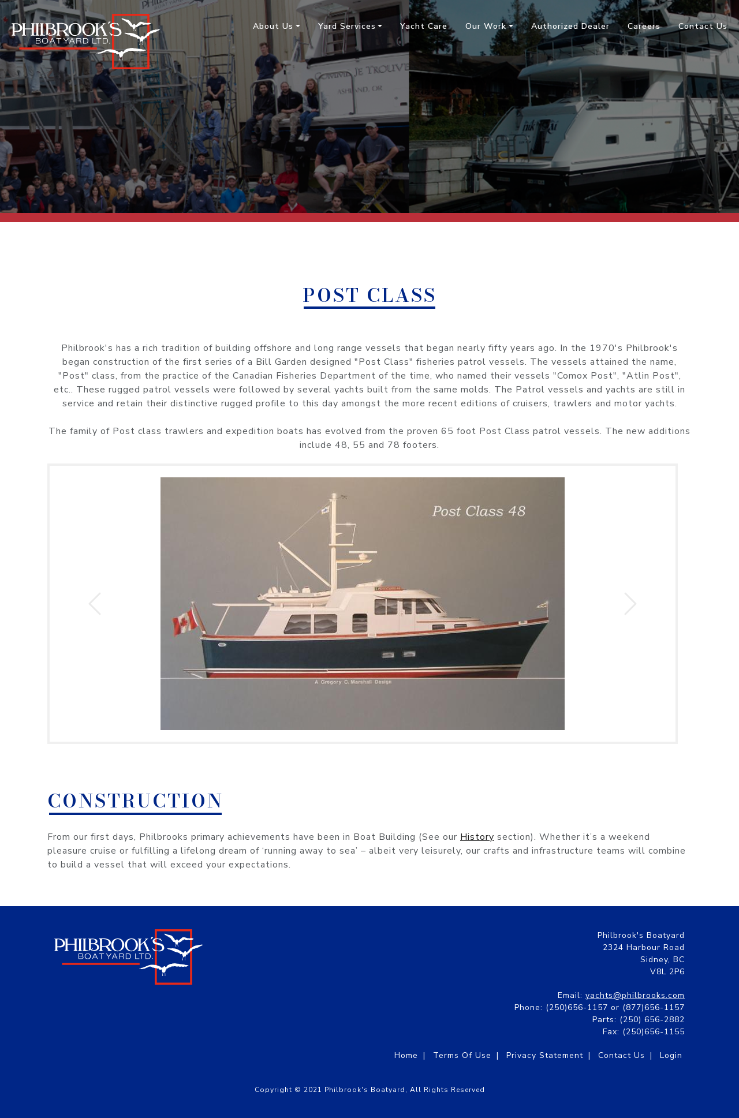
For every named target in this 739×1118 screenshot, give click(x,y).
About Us (273, 26)
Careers (644, 26)
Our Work (485, 26)
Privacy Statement (544, 1055)
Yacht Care (423, 26)
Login (671, 1055)
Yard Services (347, 26)
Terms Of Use (462, 1055)
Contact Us (702, 26)
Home (406, 1055)
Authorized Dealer (570, 26)
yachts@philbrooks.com (635, 995)
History (477, 837)
